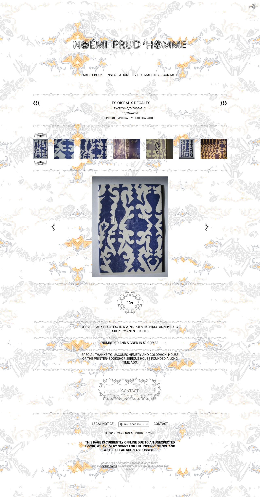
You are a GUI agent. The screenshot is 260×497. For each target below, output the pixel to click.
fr (256, 7)
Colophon (158, 355)
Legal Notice (103, 424)
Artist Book (93, 75)
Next (207, 226)
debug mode (109, 466)
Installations (118, 75)
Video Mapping (146, 75)
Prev (53, 226)
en (251, 7)
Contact (170, 75)
